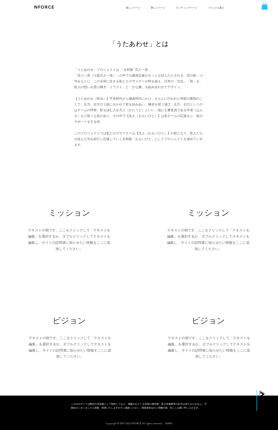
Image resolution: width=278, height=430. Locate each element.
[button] (264, 6)
